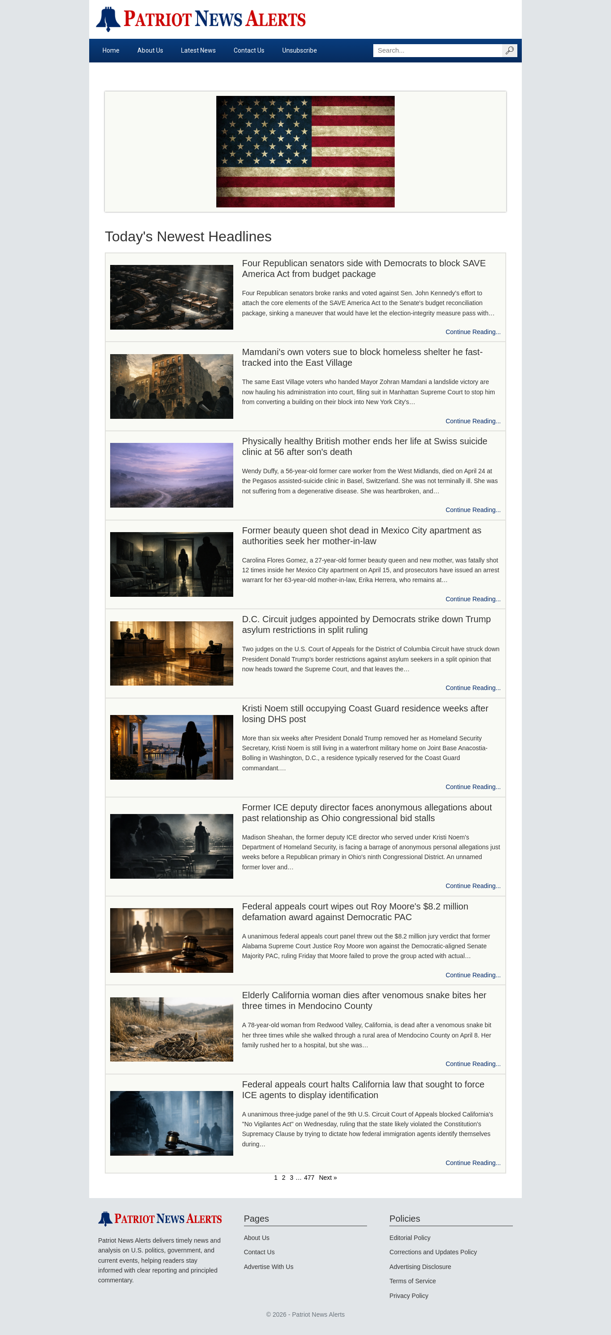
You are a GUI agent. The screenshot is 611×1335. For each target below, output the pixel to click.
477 (309, 1177)
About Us (150, 50)
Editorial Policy (409, 1237)
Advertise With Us (268, 1266)
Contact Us (249, 50)
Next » (328, 1177)
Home (111, 50)
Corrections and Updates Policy (433, 1252)
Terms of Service (412, 1281)
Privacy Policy (408, 1295)
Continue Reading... (473, 331)
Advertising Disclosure (420, 1266)
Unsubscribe (299, 50)
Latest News (198, 50)
